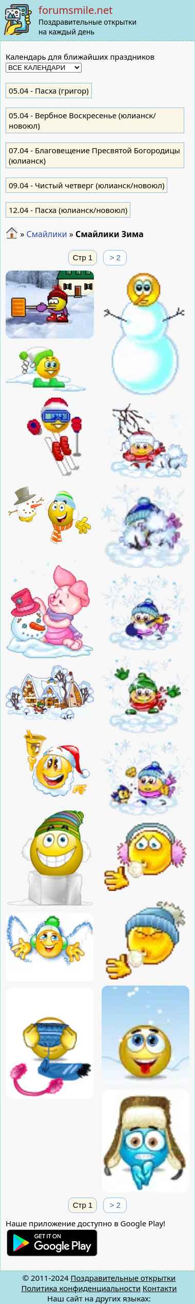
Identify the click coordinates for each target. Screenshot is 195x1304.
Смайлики (46, 234)
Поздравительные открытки (123, 1278)
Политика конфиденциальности (81, 1288)
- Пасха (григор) (49, 90)
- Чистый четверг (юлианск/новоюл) (86, 185)
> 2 (115, 257)
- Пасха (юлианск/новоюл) (68, 210)
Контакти (160, 1288)
